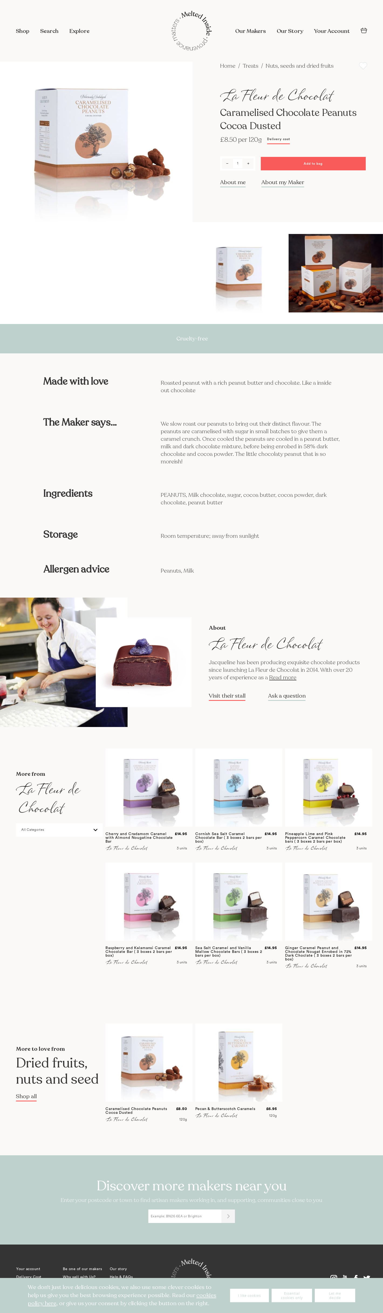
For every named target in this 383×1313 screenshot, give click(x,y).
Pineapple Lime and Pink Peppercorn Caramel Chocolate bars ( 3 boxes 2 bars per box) (315, 837)
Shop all (26, 1096)
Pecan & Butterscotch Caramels (225, 1109)
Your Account (332, 31)
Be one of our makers (82, 1269)
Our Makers (250, 31)
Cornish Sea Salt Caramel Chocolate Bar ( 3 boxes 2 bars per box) (228, 837)
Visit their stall (227, 696)
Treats (251, 66)
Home (228, 66)
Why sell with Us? (79, 1277)
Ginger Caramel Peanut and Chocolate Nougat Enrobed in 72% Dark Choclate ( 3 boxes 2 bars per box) (318, 953)
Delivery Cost (29, 1277)
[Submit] (228, 1216)
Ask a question (287, 696)
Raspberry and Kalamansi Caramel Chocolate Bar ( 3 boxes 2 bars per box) (138, 951)
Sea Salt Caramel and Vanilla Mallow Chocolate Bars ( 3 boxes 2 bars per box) (228, 951)
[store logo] (191, 31)
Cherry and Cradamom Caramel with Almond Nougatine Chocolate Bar (139, 837)
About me (233, 182)
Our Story (290, 31)
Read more (282, 677)
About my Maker (282, 182)
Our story (118, 1269)
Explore (79, 31)
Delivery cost (278, 139)
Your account (28, 1269)
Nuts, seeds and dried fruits (300, 66)
